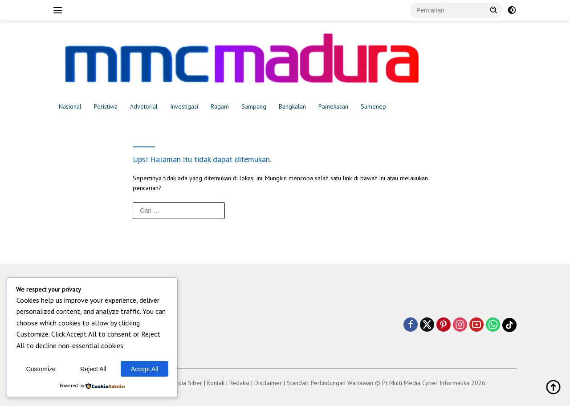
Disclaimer (268, 383)
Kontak (215, 383)
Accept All (144, 369)
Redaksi (239, 383)
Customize (41, 369)
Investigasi (184, 106)
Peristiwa (106, 106)
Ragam (220, 106)
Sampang (253, 106)
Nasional (70, 106)
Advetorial (144, 106)
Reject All (93, 369)
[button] (494, 10)
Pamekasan (333, 106)
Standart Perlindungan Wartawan (330, 383)
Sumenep (373, 106)
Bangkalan (292, 106)
